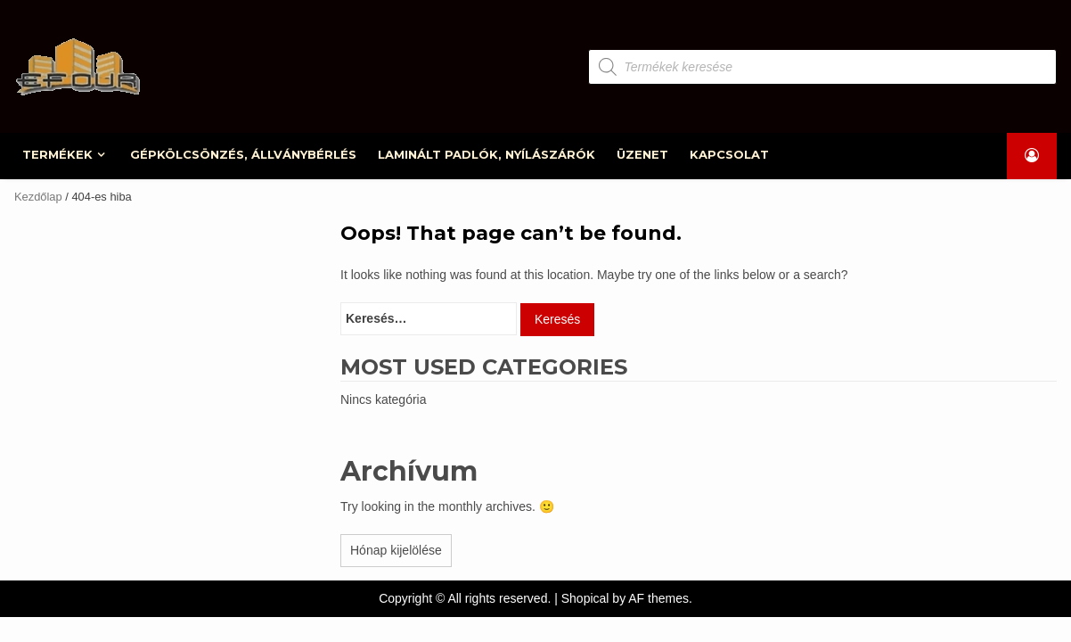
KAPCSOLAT (730, 154)
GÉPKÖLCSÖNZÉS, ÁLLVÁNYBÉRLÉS (244, 154)
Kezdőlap (38, 196)
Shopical (585, 598)
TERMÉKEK (58, 154)
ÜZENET (643, 154)
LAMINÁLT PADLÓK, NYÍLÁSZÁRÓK (487, 154)
